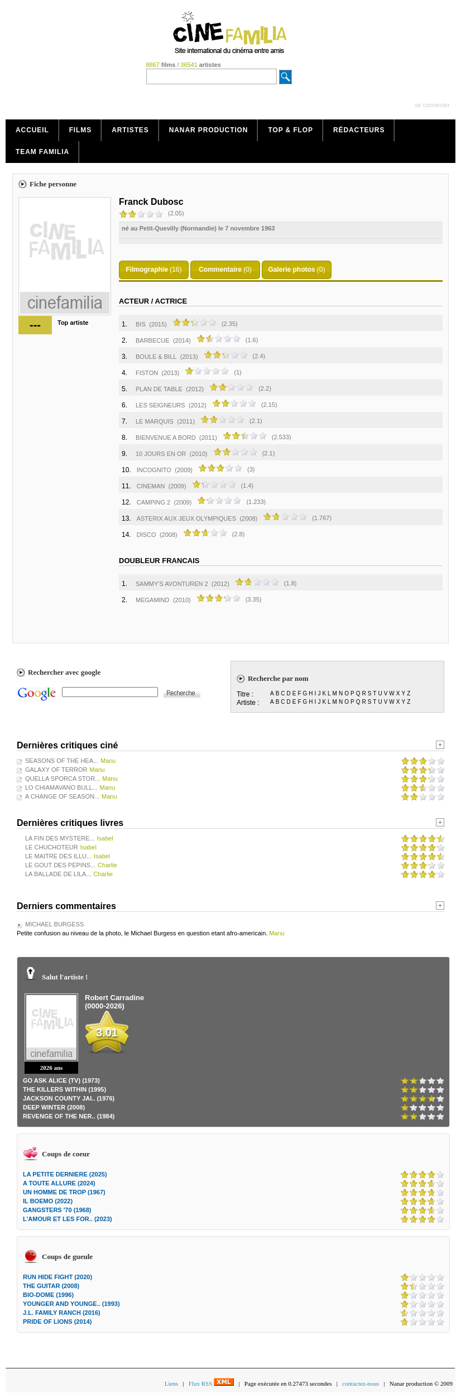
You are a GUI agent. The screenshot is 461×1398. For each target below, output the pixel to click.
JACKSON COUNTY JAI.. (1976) (68, 1098)
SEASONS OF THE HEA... (61, 760)
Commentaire (220, 269)
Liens (171, 1383)
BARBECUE (153, 340)
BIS (141, 324)
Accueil (32, 130)
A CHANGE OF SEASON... (62, 796)
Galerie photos (291, 269)
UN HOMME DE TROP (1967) (64, 1192)
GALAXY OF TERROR (56, 769)
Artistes (130, 130)
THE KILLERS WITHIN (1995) (64, 1089)
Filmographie (146, 269)
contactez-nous (360, 1383)
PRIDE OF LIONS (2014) (57, 1321)
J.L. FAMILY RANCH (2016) (61, 1312)
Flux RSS (211, 1383)
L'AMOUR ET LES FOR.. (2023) (67, 1219)
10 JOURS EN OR (161, 453)
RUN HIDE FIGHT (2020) (57, 1277)
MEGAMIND (153, 600)
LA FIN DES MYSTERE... (60, 838)
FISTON (147, 372)
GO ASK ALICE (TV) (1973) (61, 1080)
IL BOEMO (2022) (48, 1201)
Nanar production (208, 130)
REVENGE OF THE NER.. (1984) (68, 1116)
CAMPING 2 (154, 502)
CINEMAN (151, 486)
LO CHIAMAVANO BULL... (61, 787)
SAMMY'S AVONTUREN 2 (172, 583)
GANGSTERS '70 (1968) (57, 1210)
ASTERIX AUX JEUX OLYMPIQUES (186, 518)
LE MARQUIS (155, 421)
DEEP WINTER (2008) (54, 1107)
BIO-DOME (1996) (48, 1294)
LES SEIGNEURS (160, 405)
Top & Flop (290, 130)
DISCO (146, 534)
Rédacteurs (359, 130)
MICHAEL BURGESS (54, 924)
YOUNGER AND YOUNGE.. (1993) (71, 1303)
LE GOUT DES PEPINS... (60, 865)
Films (80, 130)
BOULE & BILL (156, 356)
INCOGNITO (154, 470)
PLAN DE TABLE (159, 389)
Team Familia (42, 152)
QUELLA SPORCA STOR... (62, 778)
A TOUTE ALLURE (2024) (59, 1183)
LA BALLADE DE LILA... (58, 874)
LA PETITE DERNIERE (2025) (65, 1174)
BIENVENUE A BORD (166, 437)
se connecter (432, 105)
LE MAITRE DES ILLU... (58, 856)
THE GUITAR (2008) (51, 1285)
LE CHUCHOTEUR (51, 847)
